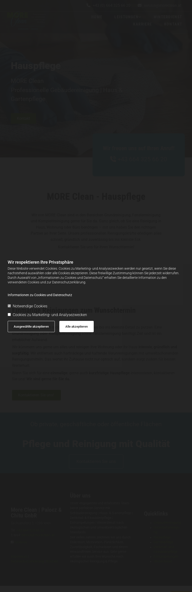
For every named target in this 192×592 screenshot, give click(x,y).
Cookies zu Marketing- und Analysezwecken (47, 314)
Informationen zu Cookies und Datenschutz (40, 295)
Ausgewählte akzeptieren (31, 326)
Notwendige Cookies (27, 306)
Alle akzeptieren (76, 326)
